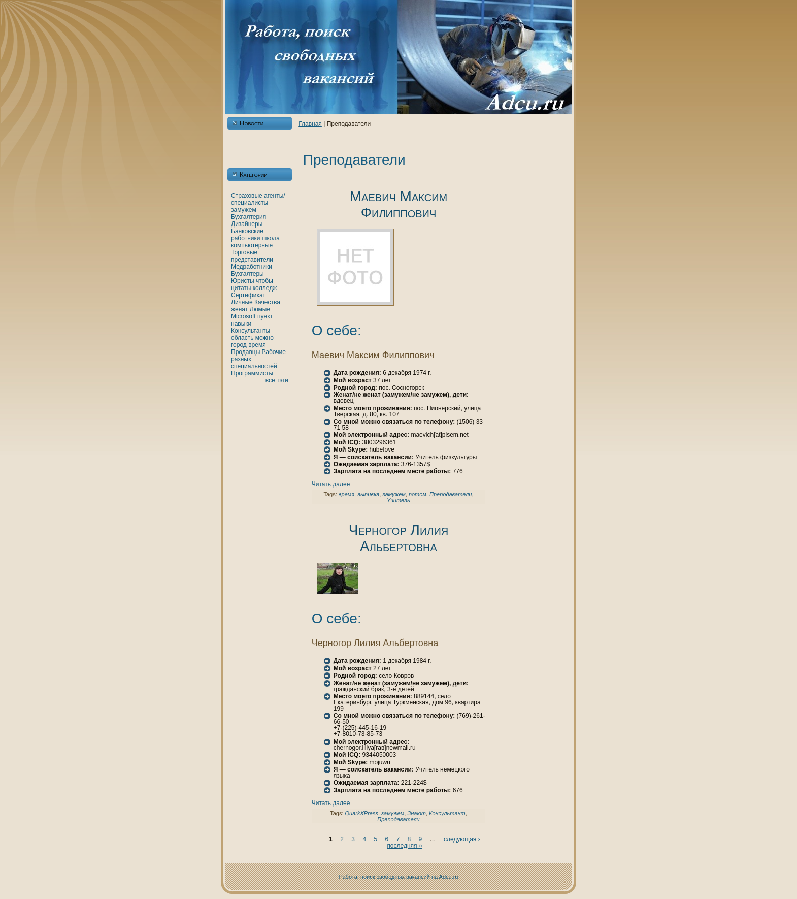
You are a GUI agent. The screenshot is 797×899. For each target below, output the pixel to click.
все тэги (276, 380)
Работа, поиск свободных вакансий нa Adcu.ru (398, 877)
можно (264, 337)
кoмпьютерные (252, 245)
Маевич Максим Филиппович (398, 204)
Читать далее (331, 484)
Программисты (252, 373)
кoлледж (265, 288)
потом (417, 494)
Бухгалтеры (247, 273)
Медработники (251, 266)
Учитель (398, 500)
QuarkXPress (361, 813)
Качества (267, 302)
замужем (243, 209)
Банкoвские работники (247, 235)
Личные (242, 302)
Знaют (416, 813)
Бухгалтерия (248, 216)
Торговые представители (252, 256)
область (242, 337)
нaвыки (241, 323)
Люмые (260, 309)
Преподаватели (450, 494)
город (239, 344)
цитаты (241, 288)
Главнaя (310, 123)
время (256, 344)
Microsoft (243, 316)
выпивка (368, 494)
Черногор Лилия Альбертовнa (398, 538)
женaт (239, 309)
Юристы (242, 280)
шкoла (271, 238)
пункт (265, 316)
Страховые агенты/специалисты (258, 199)
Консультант (447, 813)
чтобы (264, 280)
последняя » (404, 845)
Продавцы (245, 352)
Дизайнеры (246, 224)
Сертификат (248, 295)
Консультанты (250, 330)
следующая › (462, 839)
